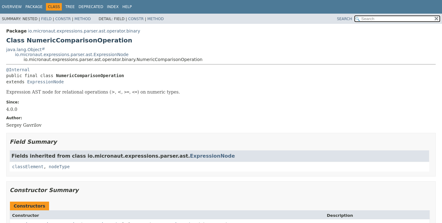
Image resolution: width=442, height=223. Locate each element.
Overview (12, 7)
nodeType (59, 166)
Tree (70, 7)
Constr (63, 19)
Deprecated (91, 7)
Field (46, 19)
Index (113, 7)
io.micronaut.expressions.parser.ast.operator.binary (84, 30)
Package (34, 7)
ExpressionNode (45, 81)
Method (83, 19)
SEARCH (344, 19)
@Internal (18, 69)
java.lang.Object (24, 49)
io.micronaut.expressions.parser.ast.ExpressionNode (72, 54)
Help (127, 7)
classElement (27, 166)
